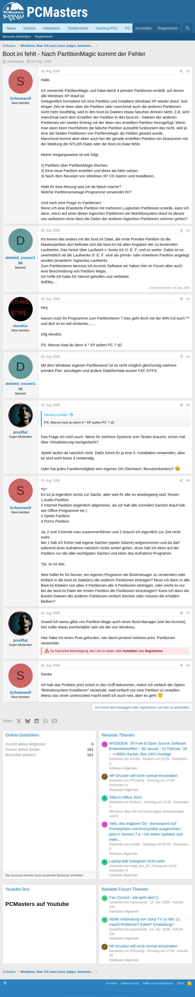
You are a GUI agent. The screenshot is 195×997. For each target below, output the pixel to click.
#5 (188, 405)
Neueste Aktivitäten (17, 36)
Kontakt (111, 983)
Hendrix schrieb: (56, 415)
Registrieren (44, 36)
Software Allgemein (123, 768)
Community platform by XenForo (97, 992)
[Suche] (187, 28)
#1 (188, 71)
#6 (188, 480)
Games (30, 28)
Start (180, 983)
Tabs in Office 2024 (125, 797)
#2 (188, 230)
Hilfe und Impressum (158, 983)
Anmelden (130, 651)
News (11, 28)
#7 (188, 613)
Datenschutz (130, 983)
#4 (188, 356)
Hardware (51, 28)
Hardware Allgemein (124, 790)
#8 (188, 665)
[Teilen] (181, 71)
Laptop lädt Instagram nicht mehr (137, 861)
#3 (188, 299)
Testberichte (78, 28)
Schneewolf (15, 61)
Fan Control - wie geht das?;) (133, 897)
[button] (5, 983)
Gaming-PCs (107, 28)
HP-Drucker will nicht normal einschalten (143, 775)
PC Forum (133, 28)
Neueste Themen (118, 735)
